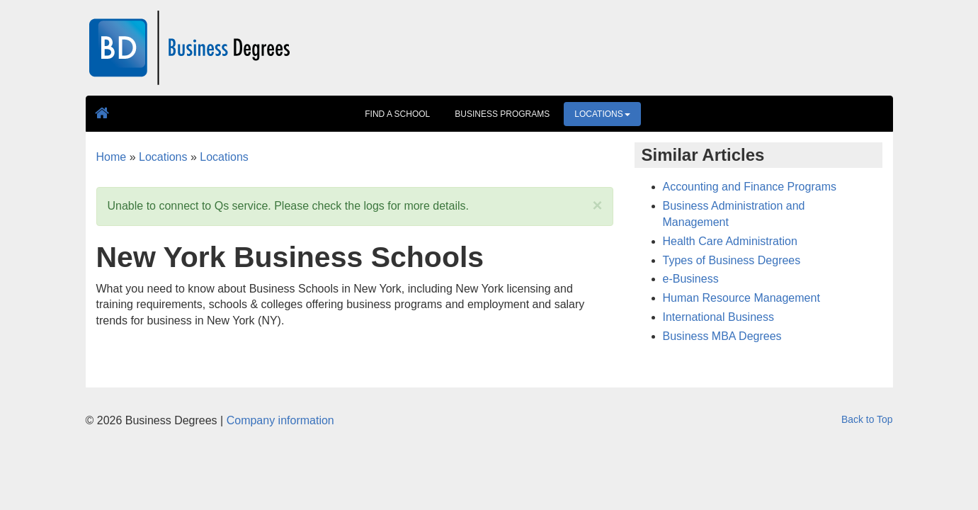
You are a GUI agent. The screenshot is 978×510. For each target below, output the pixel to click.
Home (111, 157)
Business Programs (502, 114)
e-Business (691, 279)
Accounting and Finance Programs (749, 187)
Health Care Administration (730, 241)
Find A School (397, 114)
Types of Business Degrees (732, 260)
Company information (280, 420)
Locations (602, 114)
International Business (718, 317)
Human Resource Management (741, 298)
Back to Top (866, 419)
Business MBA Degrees (722, 336)
